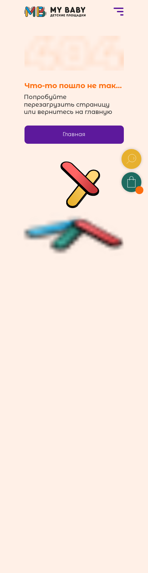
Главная (74, 134)
